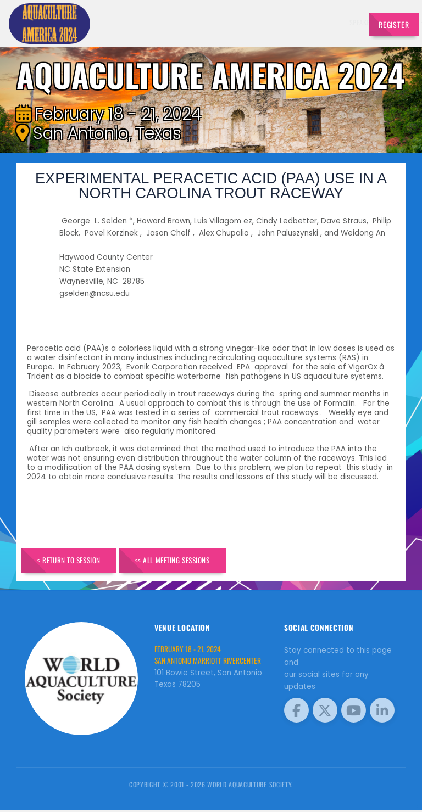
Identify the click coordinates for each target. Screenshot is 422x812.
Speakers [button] (161, 22)
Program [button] (309, 22)
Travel (342, 22)
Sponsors (276, 22)
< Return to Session (76, 561)
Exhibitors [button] (202, 22)
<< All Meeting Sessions (193, 561)
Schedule (243, 22)
